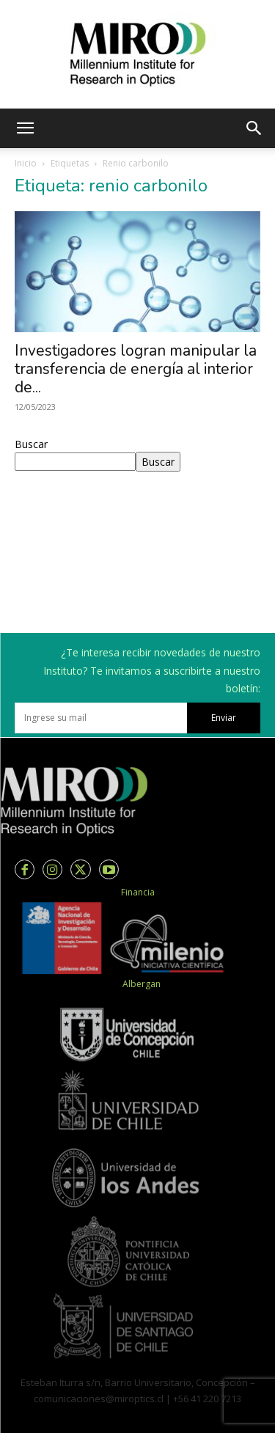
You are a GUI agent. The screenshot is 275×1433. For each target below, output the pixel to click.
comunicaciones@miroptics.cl (99, 1398)
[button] (24, 128)
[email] (101, 718)
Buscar (31, 444)
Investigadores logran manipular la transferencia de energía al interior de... (136, 368)
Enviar (223, 717)
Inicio (26, 163)
